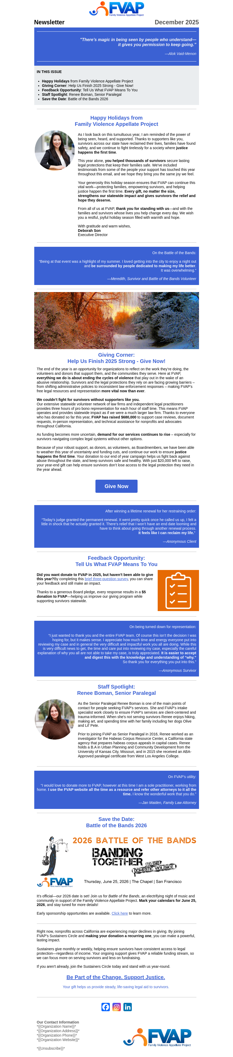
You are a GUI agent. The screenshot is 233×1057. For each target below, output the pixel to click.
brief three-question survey (106, 579)
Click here (120, 913)
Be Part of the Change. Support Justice (114, 977)
